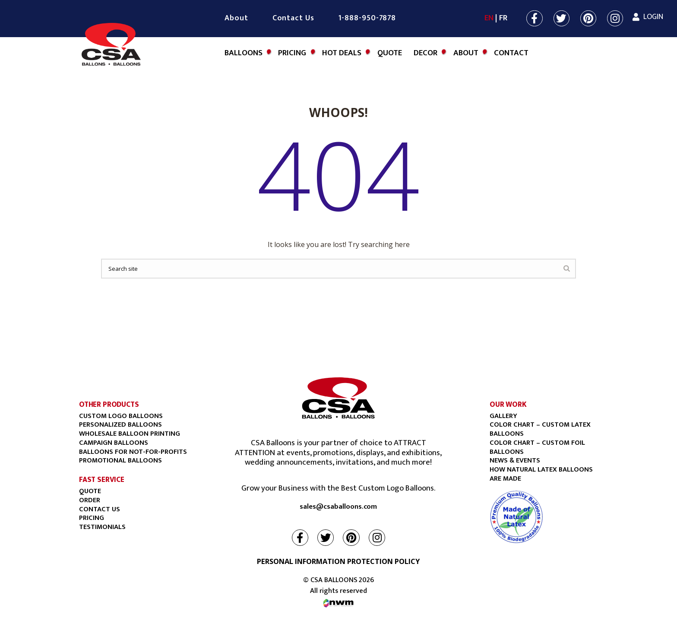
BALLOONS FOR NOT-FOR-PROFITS (133, 452)
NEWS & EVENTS (515, 460)
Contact (511, 53)
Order (89, 500)
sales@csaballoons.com (338, 506)
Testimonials (102, 527)
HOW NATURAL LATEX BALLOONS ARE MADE (541, 474)
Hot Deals (341, 53)
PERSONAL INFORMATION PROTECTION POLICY (338, 561)
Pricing (292, 53)
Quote (389, 53)
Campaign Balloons (113, 443)
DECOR (425, 53)
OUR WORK (508, 405)
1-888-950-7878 (367, 18)
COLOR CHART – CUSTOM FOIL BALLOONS (537, 447)
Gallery (503, 416)
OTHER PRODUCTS (109, 405)
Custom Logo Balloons (121, 416)
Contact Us (293, 18)
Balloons (244, 53)
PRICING (91, 518)
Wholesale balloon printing (129, 434)
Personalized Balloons (120, 424)
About (236, 18)
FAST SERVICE (101, 480)
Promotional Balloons (120, 460)
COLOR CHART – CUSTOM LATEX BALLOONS (540, 429)
